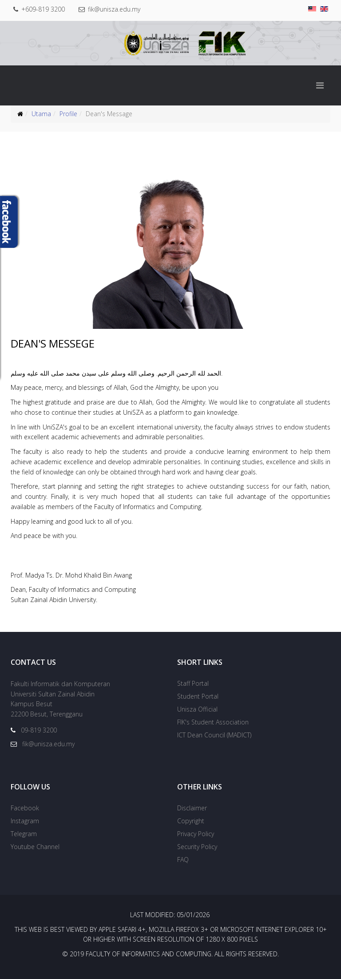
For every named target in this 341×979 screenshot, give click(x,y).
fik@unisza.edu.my (116, 9)
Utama (41, 113)
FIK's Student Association (213, 722)
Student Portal (197, 696)
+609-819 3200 (44, 9)
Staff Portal (193, 683)
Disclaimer (192, 808)
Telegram (24, 833)
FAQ (183, 859)
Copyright (190, 821)
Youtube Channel (35, 846)
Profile (68, 113)
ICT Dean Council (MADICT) (214, 735)
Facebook (25, 808)
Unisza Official (197, 709)
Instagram (25, 821)
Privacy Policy (195, 833)
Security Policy (197, 846)
